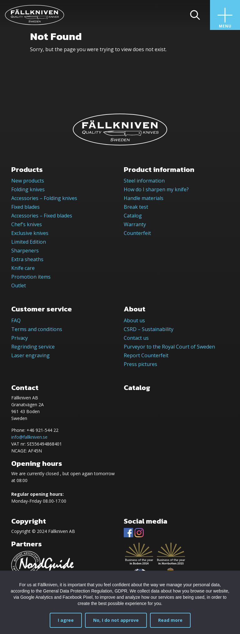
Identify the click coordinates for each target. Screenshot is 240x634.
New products (27, 180)
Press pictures (140, 364)
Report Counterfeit (146, 355)
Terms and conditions (36, 329)
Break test (136, 206)
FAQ (16, 320)
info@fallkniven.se (29, 437)
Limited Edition (28, 241)
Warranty (135, 224)
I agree (66, 620)
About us (134, 320)
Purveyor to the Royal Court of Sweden (169, 346)
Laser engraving (30, 355)
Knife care (23, 268)
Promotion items (31, 276)
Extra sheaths (27, 259)
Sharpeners (25, 250)
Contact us (136, 337)
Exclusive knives (29, 233)
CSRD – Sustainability (148, 329)
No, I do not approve (116, 620)
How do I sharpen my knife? (156, 189)
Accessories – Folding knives (44, 198)
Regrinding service (33, 346)
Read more (170, 620)
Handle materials (143, 198)
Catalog (133, 215)
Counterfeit (137, 233)
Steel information (144, 180)
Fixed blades (25, 206)
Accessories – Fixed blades (41, 215)
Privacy (19, 337)
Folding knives (28, 189)
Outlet (18, 285)
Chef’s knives (26, 224)
